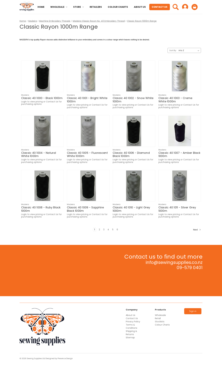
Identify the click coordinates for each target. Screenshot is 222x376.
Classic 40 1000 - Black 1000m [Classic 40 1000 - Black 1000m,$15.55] (42, 98)
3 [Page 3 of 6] (103, 229)
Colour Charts (118, 7)
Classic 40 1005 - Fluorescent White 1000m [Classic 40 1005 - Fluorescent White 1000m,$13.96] (87, 154)
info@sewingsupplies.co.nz (174, 262)
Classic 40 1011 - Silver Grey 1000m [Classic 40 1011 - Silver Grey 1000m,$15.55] (177, 209)
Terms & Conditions (131, 326)
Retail (158, 318)
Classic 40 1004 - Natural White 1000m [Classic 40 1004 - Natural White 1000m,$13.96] (38, 154)
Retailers (96, 7)
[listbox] (189, 50)
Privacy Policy (133, 321)
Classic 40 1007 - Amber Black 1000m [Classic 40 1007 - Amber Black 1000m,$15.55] (179, 154)
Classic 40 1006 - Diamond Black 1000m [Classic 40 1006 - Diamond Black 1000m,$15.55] (131, 154)
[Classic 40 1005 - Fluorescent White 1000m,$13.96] (88, 131)
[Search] (175, 7)
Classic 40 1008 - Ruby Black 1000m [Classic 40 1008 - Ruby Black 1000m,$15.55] (41, 209)
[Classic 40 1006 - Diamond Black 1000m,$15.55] (134, 131)
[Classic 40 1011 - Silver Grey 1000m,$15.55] (179, 186)
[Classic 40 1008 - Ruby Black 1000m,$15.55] (42, 186)
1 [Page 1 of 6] (94, 229)
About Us (140, 7)
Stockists (159, 321)
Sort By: (173, 50)
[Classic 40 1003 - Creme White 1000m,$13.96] (179, 76)
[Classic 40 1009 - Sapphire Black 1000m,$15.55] (88, 186)
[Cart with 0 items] (194, 7)
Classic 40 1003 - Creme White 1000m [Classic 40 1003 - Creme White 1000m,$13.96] (175, 99)
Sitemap (130, 337)
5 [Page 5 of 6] (112, 229)
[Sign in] (185, 7)
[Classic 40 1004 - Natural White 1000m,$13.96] (42, 131)
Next (197, 229)
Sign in (192, 311)
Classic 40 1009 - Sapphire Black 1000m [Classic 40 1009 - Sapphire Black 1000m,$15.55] (85, 209)
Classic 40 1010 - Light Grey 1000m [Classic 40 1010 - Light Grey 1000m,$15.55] (131, 209)
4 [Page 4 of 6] (108, 229)
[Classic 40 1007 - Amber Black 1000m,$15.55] (179, 131)
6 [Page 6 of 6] (117, 229)
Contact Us (159, 7)
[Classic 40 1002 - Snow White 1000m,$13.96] (134, 76)
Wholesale (58, 7)
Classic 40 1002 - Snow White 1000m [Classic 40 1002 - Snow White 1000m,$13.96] (133, 99)
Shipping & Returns (131, 333)
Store (78, 7)
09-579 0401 (189, 268)
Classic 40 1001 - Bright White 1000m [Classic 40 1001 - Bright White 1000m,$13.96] (87, 99)
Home (41, 7)
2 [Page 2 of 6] (99, 229)
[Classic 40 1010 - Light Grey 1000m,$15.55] (134, 186)
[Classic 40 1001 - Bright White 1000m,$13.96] (88, 76)
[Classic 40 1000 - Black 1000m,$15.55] (42, 76)
